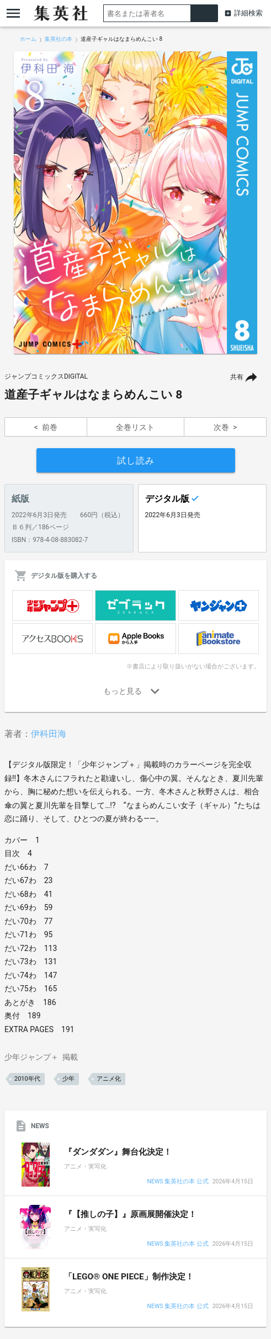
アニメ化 (109, 1078)
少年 (68, 1078)
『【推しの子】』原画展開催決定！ (130, 1214)
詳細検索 (248, 13)
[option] (135, 202)
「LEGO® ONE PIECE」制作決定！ (129, 1277)
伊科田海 (48, 734)
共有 (236, 377)
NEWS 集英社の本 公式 (177, 1182)
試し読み (136, 460)
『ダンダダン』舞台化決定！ (118, 1152)
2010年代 (27, 1078)
